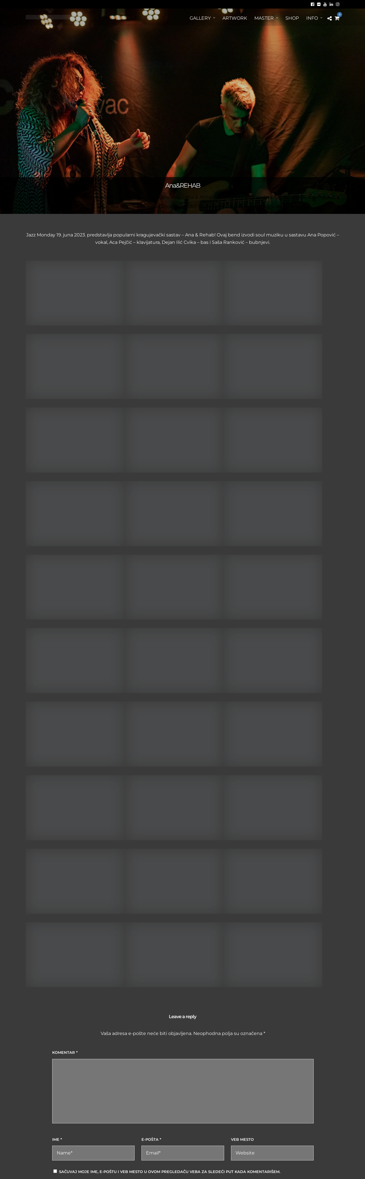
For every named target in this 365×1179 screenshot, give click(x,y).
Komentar (65, 1052)
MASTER (264, 18)
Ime (57, 1139)
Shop (292, 18)
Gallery (200, 18)
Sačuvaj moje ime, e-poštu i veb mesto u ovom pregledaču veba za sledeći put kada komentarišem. (169, 1171)
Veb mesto (242, 1139)
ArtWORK (234, 18)
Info (312, 18)
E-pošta (151, 1139)
